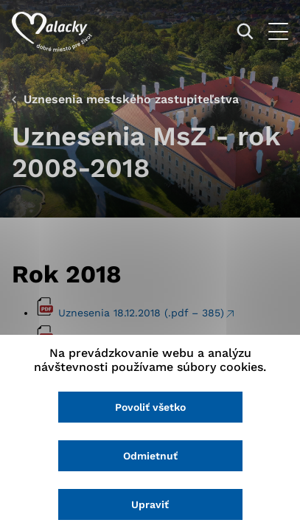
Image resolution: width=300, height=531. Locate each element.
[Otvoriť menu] (278, 31)
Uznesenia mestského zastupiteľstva (131, 99)
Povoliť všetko (150, 407)
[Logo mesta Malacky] (52, 32)
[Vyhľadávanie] (245, 31)
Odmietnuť (150, 456)
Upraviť (150, 504)
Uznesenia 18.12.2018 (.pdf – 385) (141, 313)
